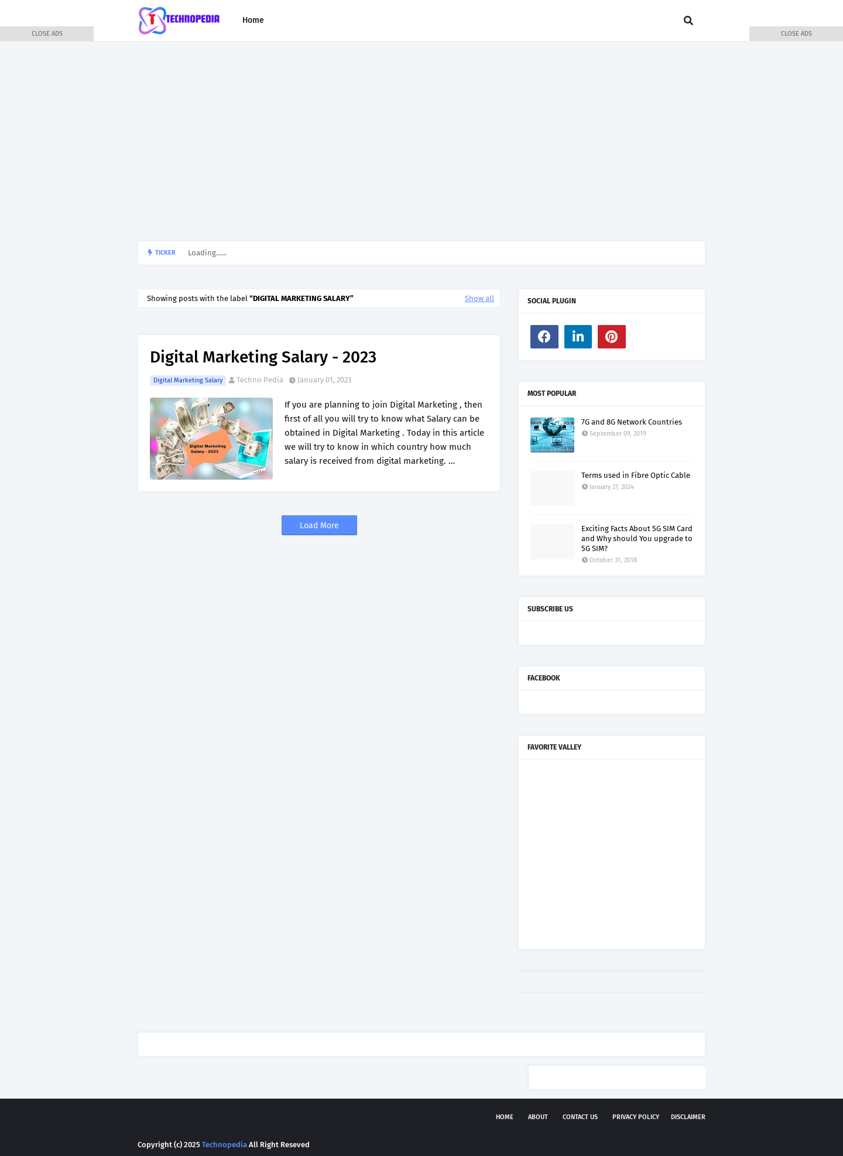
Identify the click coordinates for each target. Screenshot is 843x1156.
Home (504, 1117)
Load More (319, 526)
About (538, 1117)
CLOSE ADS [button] (47, 33)
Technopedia (224, 1144)
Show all (479, 298)
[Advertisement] (421, 141)
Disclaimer (688, 1117)
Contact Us (580, 1117)
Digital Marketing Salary (187, 380)
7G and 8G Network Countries (631, 422)
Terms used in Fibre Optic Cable (635, 475)
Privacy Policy (635, 1117)
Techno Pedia (260, 379)
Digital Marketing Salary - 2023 (263, 357)
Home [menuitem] (253, 20)
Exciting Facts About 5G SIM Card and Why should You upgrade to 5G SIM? (637, 538)
